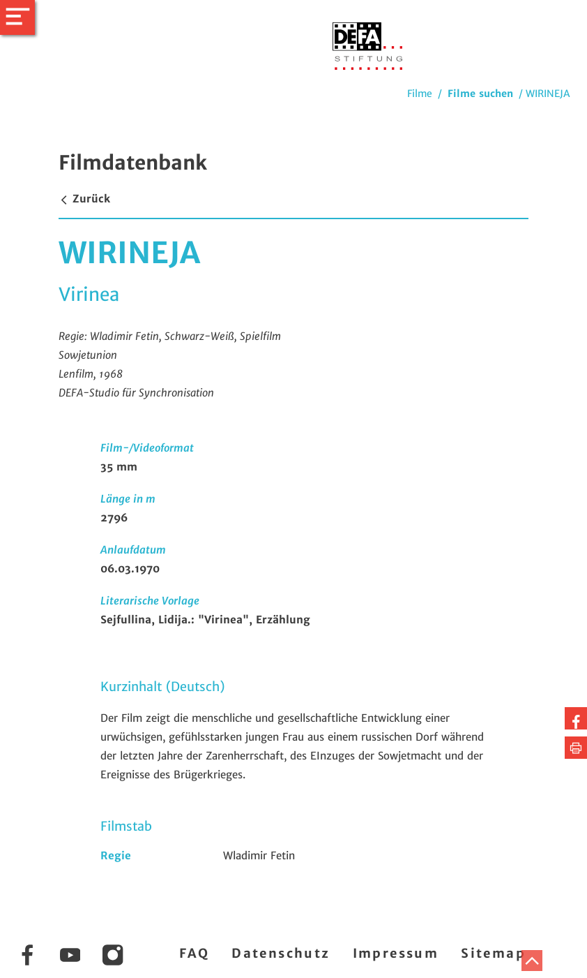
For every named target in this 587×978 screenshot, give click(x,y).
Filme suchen (480, 93)
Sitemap (493, 953)
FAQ (194, 953)
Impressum (396, 953)
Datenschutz (280, 953)
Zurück (84, 198)
